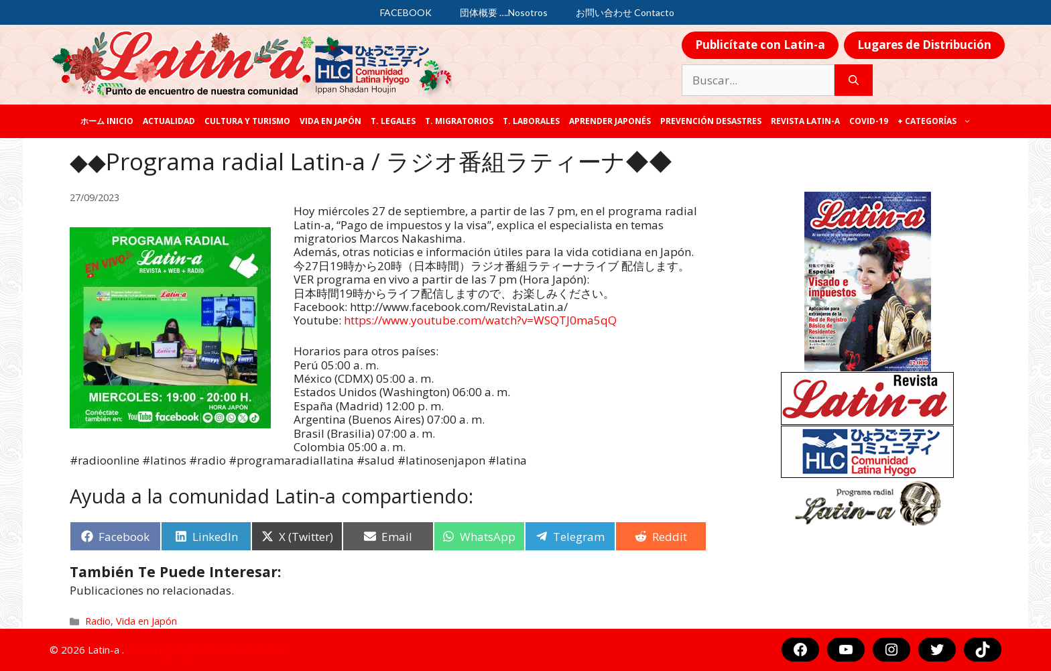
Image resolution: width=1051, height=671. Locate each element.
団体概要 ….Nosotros (504, 12)
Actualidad (169, 121)
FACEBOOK (406, 12)
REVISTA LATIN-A (805, 121)
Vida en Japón (330, 121)
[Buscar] (853, 80)
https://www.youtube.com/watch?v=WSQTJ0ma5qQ (480, 320)
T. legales (393, 121)
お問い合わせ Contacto (625, 12)
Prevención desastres (710, 121)
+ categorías (937, 121)
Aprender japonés (610, 121)
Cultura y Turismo (247, 121)
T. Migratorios (459, 121)
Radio (98, 621)
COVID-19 (868, 121)
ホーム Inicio (106, 121)
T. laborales (531, 121)
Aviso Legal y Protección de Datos (206, 649)
